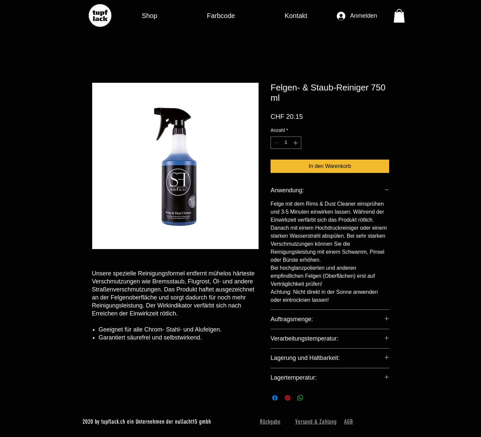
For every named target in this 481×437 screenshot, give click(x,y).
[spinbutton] (286, 143)
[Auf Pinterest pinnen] (288, 398)
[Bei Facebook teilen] (275, 398)
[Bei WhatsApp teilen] (300, 398)
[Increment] (296, 143)
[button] (221, 15)
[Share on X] (313, 398)
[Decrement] (276, 143)
